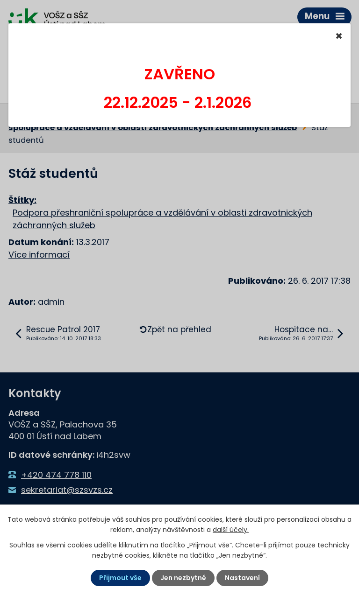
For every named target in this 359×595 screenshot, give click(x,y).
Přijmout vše (120, 577)
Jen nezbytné (183, 577)
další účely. (231, 529)
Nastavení (242, 577)
